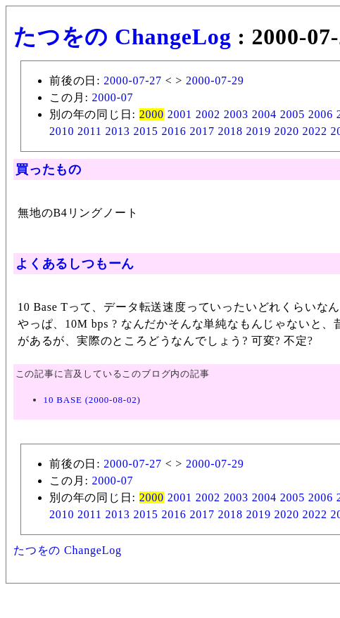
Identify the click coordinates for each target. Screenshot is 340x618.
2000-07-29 (215, 80)
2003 (236, 114)
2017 (201, 131)
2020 (287, 131)
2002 (208, 114)
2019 (258, 131)
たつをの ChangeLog (122, 36)
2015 (145, 131)
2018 (230, 131)
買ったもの (48, 169)
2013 (117, 131)
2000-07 (112, 97)
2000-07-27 (132, 80)
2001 (180, 114)
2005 (292, 114)
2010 (61, 131)
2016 (173, 131)
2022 (315, 131)
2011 (89, 131)
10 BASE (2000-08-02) (92, 399)
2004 (264, 114)
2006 (320, 114)
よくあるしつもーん (74, 264)
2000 (151, 114)
